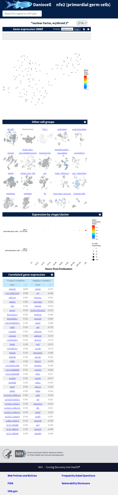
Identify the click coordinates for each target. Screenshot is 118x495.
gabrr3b (12, 357)
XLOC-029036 (12, 433)
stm (37, 327)
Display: (56, 29)
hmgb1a (37, 365)
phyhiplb (12, 382)
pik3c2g (12, 297)
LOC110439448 (12, 374)
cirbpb (38, 289)
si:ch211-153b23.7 (12, 412)
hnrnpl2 (38, 306)
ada (12, 306)
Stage (76, 29)
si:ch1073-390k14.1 (12, 395)
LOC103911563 (12, 293)
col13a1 (12, 335)
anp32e (38, 369)
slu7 (38, 425)
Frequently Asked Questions (78, 475)
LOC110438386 (12, 369)
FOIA (10, 483)
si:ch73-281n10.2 (37, 310)
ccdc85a (12, 331)
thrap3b (37, 318)
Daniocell (42, 4)
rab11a (38, 386)
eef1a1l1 (38, 331)
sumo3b (37, 420)
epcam (38, 357)
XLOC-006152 (12, 429)
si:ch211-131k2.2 (12, 403)
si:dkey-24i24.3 (12, 420)
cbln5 (12, 327)
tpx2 (38, 344)
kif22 (38, 374)
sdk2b (12, 391)
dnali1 (12, 344)
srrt (37, 399)
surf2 (38, 395)
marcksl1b (37, 352)
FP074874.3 (12, 348)
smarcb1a (37, 403)
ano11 (12, 310)
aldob (38, 323)
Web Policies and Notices (22, 475)
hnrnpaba (38, 301)
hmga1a (37, 297)
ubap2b (37, 429)
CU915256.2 (12, 340)
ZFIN (82, 23)
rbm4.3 (38, 361)
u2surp (38, 378)
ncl (38, 293)
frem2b (12, 352)
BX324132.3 (12, 314)
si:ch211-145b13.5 (12, 408)
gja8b (12, 361)
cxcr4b (38, 348)
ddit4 (37, 391)
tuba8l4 (38, 433)
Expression (67, 29)
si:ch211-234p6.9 (12, 416)
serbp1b (37, 335)
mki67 (38, 412)
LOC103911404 (12, 365)
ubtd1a (12, 301)
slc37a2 (37, 340)
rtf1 (37, 408)
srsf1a (37, 382)
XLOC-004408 (12, 425)
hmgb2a (37, 314)
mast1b (12, 378)
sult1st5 (12, 289)
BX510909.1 (12, 318)
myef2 (38, 416)
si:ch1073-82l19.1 (12, 399)
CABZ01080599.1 (12, 323)
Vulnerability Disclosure (76, 483)
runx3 (12, 386)
